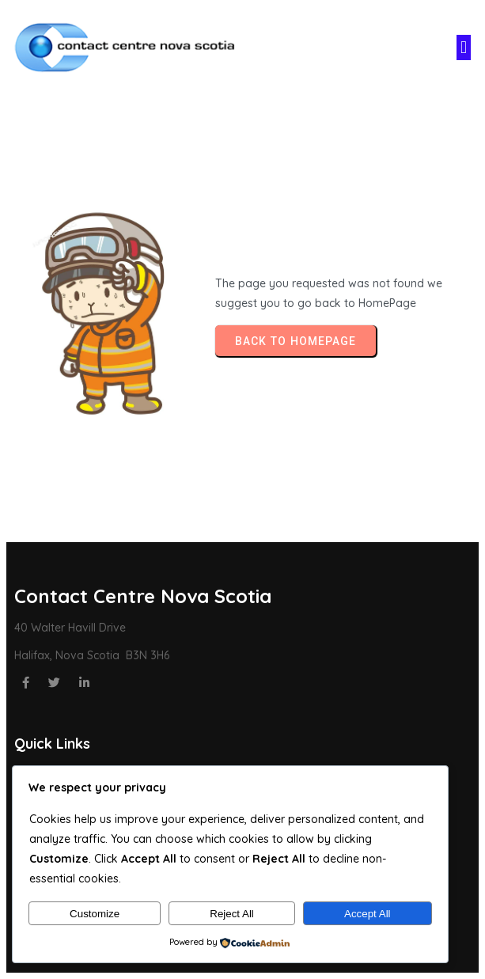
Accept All (367, 914)
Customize (94, 914)
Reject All (232, 914)
